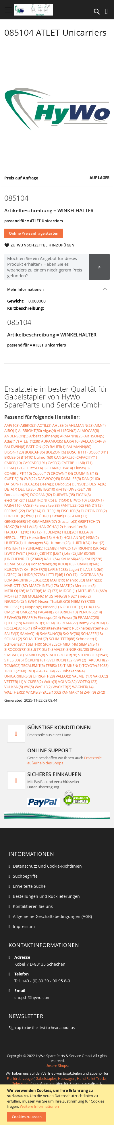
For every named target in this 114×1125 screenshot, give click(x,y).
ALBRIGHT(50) (30, 430)
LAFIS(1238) (58, 569)
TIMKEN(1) (72, 665)
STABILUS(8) (35, 654)
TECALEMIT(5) (33, 665)
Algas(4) (49, 430)
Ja (99, 266)
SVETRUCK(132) (60, 660)
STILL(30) (12, 660)
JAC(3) (33, 553)
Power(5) (69, 617)
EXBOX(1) (96, 500)
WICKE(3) (34, 692)
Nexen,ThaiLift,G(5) (54, 601)
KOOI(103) (67, 564)
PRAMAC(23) (88, 617)
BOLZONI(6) (56, 452)
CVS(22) (30, 478)
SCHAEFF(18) (92, 633)
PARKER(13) (68, 612)
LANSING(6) (93, 569)
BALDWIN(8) (14, 446)
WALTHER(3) (14, 692)
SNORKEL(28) (77, 649)
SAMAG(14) (29, 633)
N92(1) (73, 596)
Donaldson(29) (16, 494)
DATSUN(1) (13, 484)
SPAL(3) (96, 649)
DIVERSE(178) (79, 489)
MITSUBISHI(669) (92, 590)
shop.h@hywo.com (32, 997)
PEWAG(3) (12, 617)
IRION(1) (85, 548)
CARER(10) (13, 462)
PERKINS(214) (90, 612)
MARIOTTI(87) (16, 585)
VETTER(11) (13, 681)
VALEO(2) (63, 676)
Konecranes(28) (44, 564)
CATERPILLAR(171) (76, 462)
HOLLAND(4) (74, 537)
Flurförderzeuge (20, 1078)
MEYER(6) (34, 590)
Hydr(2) (97, 542)
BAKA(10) (72, 441)
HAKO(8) (11, 526)
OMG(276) (28, 612)
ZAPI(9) (90, 692)
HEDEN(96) (51, 532)
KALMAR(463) (72, 558)
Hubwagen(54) (36, 542)
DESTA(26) (97, 484)
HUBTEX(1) (13, 542)
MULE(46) (36, 596)
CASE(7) (54, 462)
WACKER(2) (62, 686)
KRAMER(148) (87, 564)
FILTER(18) (51, 510)
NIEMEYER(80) (83, 601)
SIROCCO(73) (15, 649)
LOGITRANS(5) (90, 574)
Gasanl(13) (60, 516)
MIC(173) (50, 590)
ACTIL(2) (44, 425)
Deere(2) (47, 484)
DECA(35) (31, 484)
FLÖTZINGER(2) (94, 510)
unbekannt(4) (73, 671)
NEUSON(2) (14, 601)
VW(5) (29, 686)
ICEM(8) (50, 548)
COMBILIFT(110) (18, 473)
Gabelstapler (46, 1078)
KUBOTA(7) (13, 569)
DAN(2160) (91, 478)
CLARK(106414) (60, 467)
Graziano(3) (67, 521)
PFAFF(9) (29, 617)
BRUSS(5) (12, 457)
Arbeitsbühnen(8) (44, 436)
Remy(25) (87, 622)
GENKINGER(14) (17, 521)
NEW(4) (31, 601)
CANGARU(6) (65, 457)
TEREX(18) (54, 665)
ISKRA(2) (100, 548)
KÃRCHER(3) (35, 569)
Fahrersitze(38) (47, 505)
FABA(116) (13, 505)
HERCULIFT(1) (16, 537)
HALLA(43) (29, 526)
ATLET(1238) (30, 441)
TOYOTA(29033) (95, 665)
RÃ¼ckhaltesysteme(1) (52, 628)
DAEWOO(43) (49, 478)
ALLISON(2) (66, 430)
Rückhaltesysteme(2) (90, 628)
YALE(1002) (51, 692)
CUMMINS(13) (86, 473)
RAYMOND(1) (34, 622)
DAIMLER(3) (71, 478)
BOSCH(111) (77, 452)
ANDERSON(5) (16, 436)
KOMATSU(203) (17, 564)
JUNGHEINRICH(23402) (23, 558)
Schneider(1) (86, 638)
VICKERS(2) (33, 681)
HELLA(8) (85, 532)
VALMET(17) (82, 676)
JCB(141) (45, 553)
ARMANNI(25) (72, 436)
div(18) (61, 489)
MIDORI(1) (68, 590)
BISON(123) (14, 452)
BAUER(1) (57, 446)
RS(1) (27, 628)
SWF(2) (80, 660)
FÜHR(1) (44, 516)
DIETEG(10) (45, 489)
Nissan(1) (51, 606)
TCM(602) (12, 665)
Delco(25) (63, 484)
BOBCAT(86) (35, 452)
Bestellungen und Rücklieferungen (46, 896)
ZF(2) (101, 692)
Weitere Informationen (39, 1106)
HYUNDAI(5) (33, 548)
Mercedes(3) (85, 585)
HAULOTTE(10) (16, 532)
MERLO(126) (14, 590)
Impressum (24, 926)
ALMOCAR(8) (88, 430)
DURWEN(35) (64, 494)
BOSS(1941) (98, 452)
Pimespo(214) (49, 617)
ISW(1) (9, 553)
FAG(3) (28, 505)
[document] (57, 1105)
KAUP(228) (93, 558)
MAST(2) (67, 585)
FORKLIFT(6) (14, 516)
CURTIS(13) (13, 478)
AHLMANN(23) (81, 425)
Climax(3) (82, 467)
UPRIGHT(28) (44, 676)
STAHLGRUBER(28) (61, 654)
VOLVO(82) (67, 681)
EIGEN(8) (83, 494)
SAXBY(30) (71, 633)
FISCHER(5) (70, 510)
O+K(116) (92, 606)
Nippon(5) (33, 606)
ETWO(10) (78, 500)
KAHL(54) (52, 558)
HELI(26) (69, 532)
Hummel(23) (60, 542)
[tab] (57, 289)
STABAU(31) (14, 654)
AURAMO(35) (52, 441)
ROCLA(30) (13, 628)
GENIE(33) (78, 516)
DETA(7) (10, 489)
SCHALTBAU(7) (35, 638)
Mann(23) (94, 580)
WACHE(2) (43, 686)
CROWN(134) (62, 473)
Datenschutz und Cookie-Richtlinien (47, 866)
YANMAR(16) (72, 692)
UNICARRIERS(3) (18, 676)
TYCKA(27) (52, 671)
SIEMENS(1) (89, 644)
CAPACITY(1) (86, 457)
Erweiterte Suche (29, 886)
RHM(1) (102, 622)
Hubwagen (66, 1078)
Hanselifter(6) (75, 526)
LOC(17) (71, 574)
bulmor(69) (43, 457)
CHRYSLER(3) (35, 467)
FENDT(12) (94, 505)
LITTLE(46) (54, 574)
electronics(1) (15, 500)
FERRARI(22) (14, 510)
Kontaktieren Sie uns (33, 906)
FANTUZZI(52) (72, 505)
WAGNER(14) (83, 686)
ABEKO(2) (28, 425)
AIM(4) (100, 425)
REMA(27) (69, 622)
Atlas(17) (11, 441)
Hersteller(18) (40, 537)
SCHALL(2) (13, 638)
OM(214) (11, 612)
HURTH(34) (81, 542)
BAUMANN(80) (78, 446)
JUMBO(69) (86, 553)
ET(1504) (62, 500)
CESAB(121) (14, 467)
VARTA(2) (100, 676)
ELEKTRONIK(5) (41, 500)
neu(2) (85, 596)
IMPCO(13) (67, 548)
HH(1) (58, 537)
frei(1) (31, 516)
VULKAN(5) (13, 686)
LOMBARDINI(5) (18, 580)
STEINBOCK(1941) (93, 654)
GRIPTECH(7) (89, 521)
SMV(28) (58, 649)
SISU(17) (34, 649)
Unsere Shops (56, 1065)
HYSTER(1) (13, 548)
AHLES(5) (60, 425)
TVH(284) (34, 671)
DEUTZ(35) (27, 489)
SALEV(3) (11, 633)
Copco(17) (41, 473)
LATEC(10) (12, 574)
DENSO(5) (80, 484)
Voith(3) (50, 681)
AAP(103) (12, 425)
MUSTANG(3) (56, 596)
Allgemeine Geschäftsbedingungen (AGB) (52, 916)
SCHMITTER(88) (62, 638)
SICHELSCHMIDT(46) (60, 644)
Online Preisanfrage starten (33, 233)
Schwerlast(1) (15, 644)
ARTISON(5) (94, 436)
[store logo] (33, 10)
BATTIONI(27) (37, 446)
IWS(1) (21, 553)
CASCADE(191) (35, 462)
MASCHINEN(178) (44, 585)
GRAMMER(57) (44, 521)
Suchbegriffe (25, 876)
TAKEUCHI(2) (98, 660)
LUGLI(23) (40, 580)
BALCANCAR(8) (93, 441)
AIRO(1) (10, 430)
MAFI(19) (57, 580)
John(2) (70, 553)
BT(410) (27, 457)
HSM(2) (92, 537)
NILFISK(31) (14, 606)
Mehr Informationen (25, 289)
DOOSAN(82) (41, 494)
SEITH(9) (35, 644)
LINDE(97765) (33, 574)
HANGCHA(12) (50, 526)
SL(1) (46, 649)
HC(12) (36, 532)
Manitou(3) (75, 580)
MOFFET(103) (15, 596)
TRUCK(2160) (15, 671)
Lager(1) (75, 569)
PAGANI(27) (47, 612)
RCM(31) (53, 622)
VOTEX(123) (87, 681)
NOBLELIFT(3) (71, 606)
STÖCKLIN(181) (34, 660)
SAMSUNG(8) (51, 633)
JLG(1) (58, 553)
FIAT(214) (33, 510)
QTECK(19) (13, 622)
